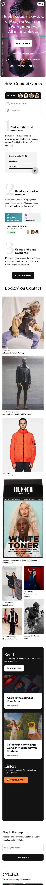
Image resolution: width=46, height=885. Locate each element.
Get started (23, 43)
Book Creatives (23, 275)
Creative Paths (16, 780)
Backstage (14, 668)
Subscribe (23, 857)
